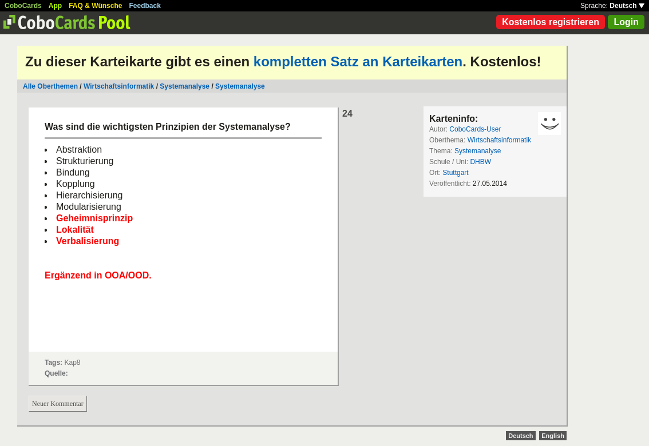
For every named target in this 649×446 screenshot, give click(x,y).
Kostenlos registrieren (550, 22)
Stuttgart (455, 173)
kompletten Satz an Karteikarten (358, 61)
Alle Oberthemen (50, 86)
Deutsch (627, 6)
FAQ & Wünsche (95, 6)
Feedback (145, 6)
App (55, 6)
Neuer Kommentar (58, 404)
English (552, 435)
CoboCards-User (475, 129)
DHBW (480, 162)
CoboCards (23, 6)
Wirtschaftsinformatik (119, 86)
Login (626, 22)
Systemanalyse (184, 86)
